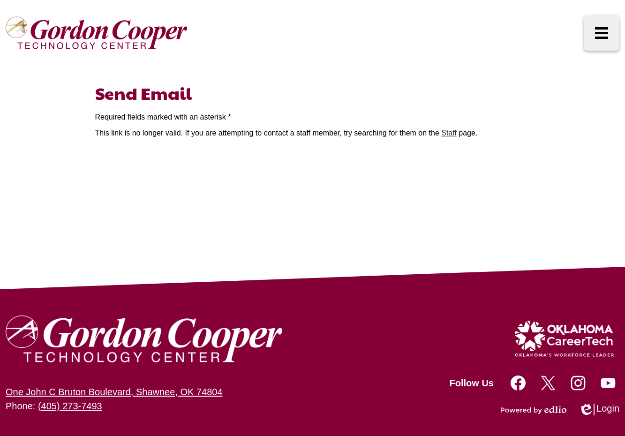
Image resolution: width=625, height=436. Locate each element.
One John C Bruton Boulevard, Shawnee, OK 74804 (114, 392)
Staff (449, 133)
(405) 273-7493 (70, 406)
